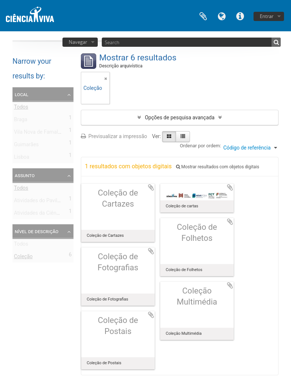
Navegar (78, 42)
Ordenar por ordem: (200, 145)
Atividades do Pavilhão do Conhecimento (61, 202)
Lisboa (21, 158)
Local (21, 94)
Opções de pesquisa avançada (180, 117)
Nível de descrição (36, 231)
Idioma (221, 15)
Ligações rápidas (240, 15)
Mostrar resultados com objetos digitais (217, 166)
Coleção (23, 258)
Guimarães (26, 146)
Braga (20, 121)
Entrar (266, 16)
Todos (21, 108)
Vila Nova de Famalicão (41, 133)
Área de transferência (203, 15)
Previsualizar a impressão (114, 136)
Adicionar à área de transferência (151, 187)
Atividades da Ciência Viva (44, 214)
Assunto (25, 175)
